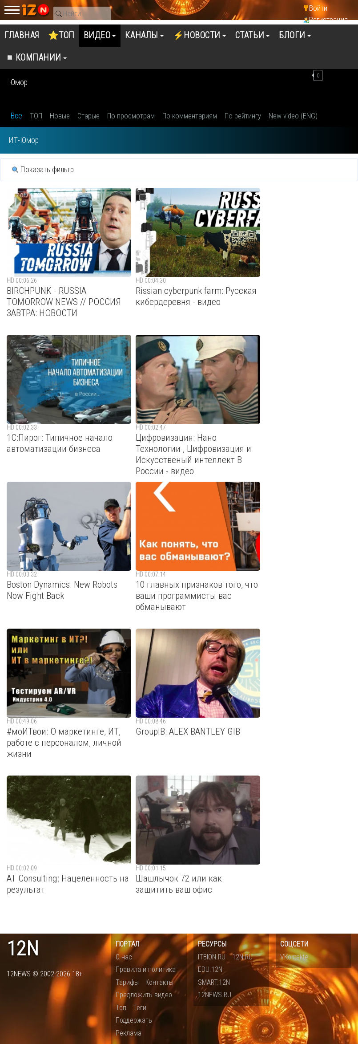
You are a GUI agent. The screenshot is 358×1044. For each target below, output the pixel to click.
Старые (88, 115)
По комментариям (189, 115)
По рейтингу (243, 115)
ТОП (36, 115)
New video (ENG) (293, 115)
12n (23, 948)
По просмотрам (131, 115)
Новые (60, 115)
